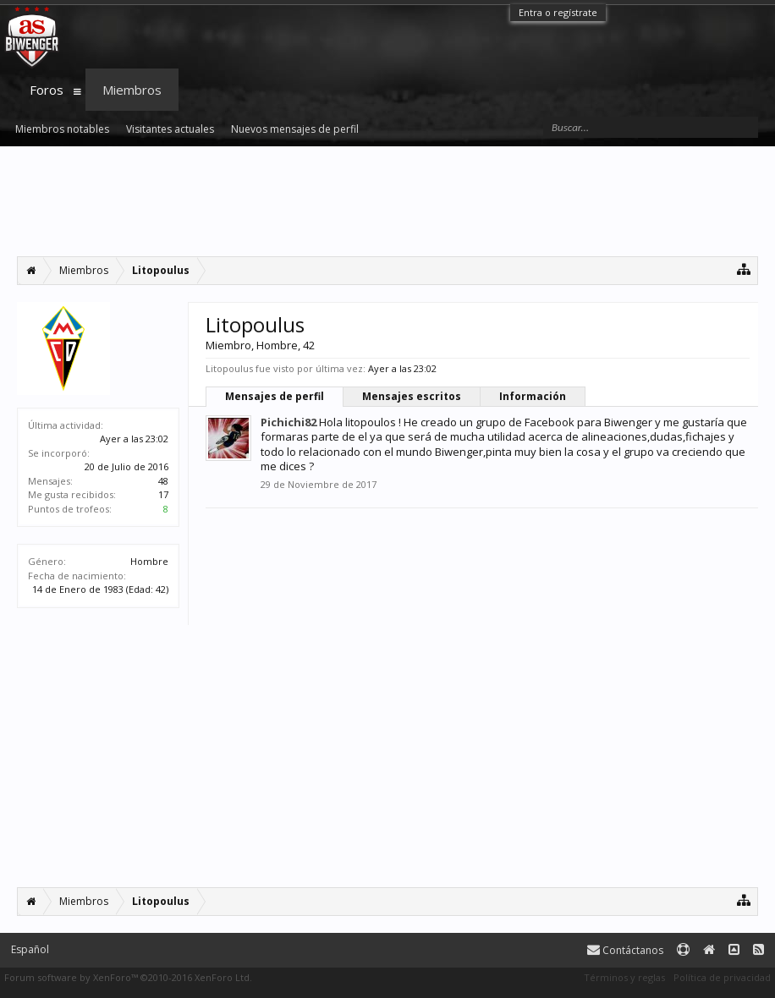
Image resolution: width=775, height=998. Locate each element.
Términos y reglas (624, 977)
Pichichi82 (288, 422)
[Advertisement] (387, 201)
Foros (46, 89)
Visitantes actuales (170, 129)
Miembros (132, 89)
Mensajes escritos (411, 396)
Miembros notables (62, 129)
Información (532, 396)
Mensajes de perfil (274, 396)
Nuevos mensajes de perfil (295, 129)
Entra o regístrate (558, 12)
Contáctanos (625, 950)
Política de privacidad (722, 977)
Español (30, 949)
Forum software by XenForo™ (128, 977)
